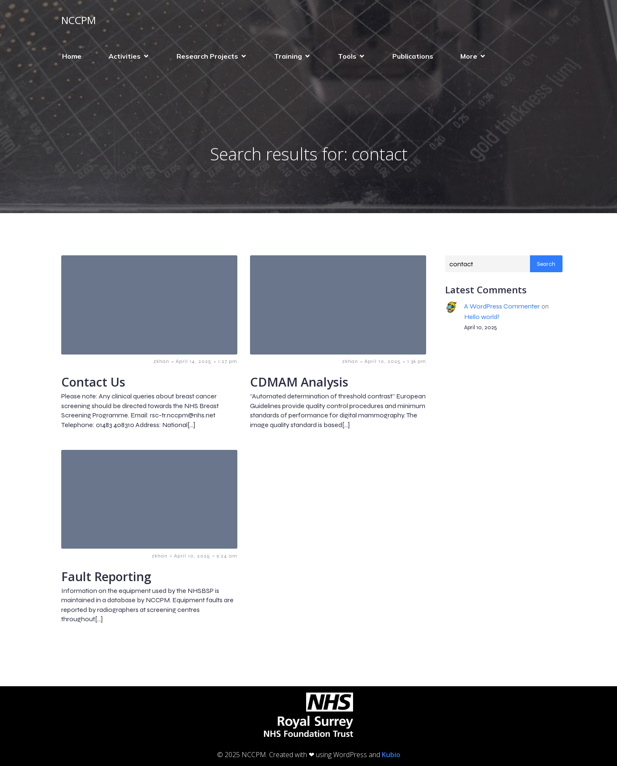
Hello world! (482, 317)
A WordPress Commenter (502, 306)
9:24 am (227, 556)
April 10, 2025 (382, 361)
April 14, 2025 (194, 361)
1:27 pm (227, 361)
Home (72, 56)
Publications (412, 56)
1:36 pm (416, 361)
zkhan (161, 361)
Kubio (391, 754)
